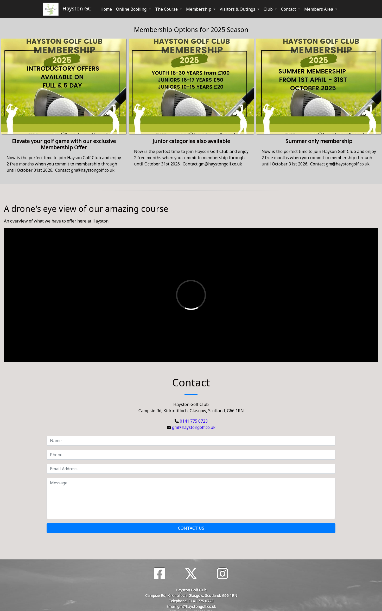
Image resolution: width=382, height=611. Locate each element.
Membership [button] (199, 9)
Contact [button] (289, 9)
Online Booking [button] (132, 9)
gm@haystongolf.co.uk (193, 427)
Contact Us (191, 528)
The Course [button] (167, 9)
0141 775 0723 (194, 421)
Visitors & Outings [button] (238, 9)
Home (106, 9)
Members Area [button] (319, 9)
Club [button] (269, 9)
